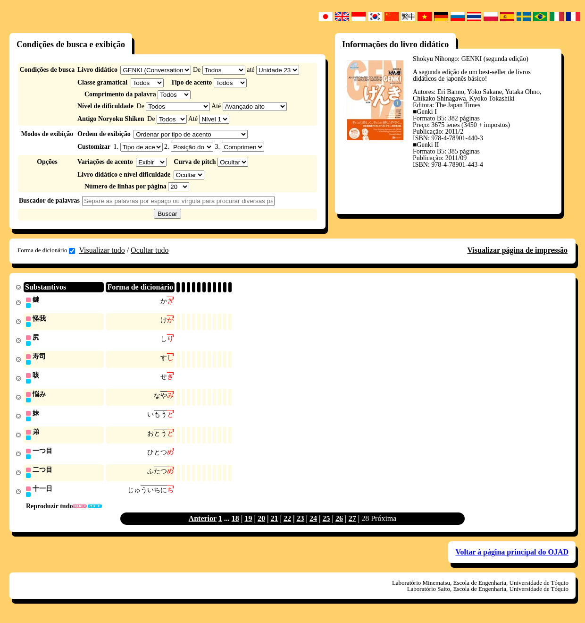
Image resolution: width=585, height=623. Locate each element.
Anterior (203, 524)
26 (339, 524)
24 (313, 524)
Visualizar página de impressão (517, 250)
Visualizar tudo (102, 250)
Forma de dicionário (46, 250)
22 (287, 524)
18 (235, 524)
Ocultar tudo (149, 250)
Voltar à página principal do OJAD (511, 557)
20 (261, 524)
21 (274, 524)
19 (248, 524)
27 (352, 524)
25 (326, 524)
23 (300, 524)
